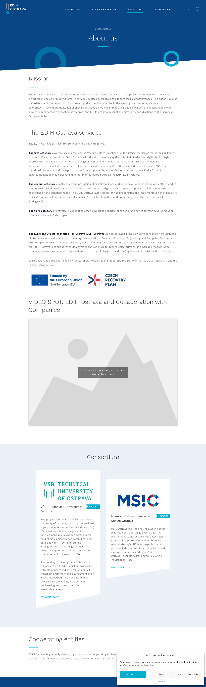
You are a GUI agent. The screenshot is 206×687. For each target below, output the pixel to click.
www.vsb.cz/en (50, 596)
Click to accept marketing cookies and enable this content (103, 372)
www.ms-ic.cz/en (122, 567)
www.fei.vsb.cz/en (52, 589)
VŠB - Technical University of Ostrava (61, 509)
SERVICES (72, 9)
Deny (160, 674)
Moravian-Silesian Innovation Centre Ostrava (131, 518)
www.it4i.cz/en (71, 554)
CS (187, 9)
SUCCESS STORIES (104, 9)
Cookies (161, 681)
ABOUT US (135, 9)
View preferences (188, 674)
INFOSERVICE (162, 9)
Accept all (133, 674)
